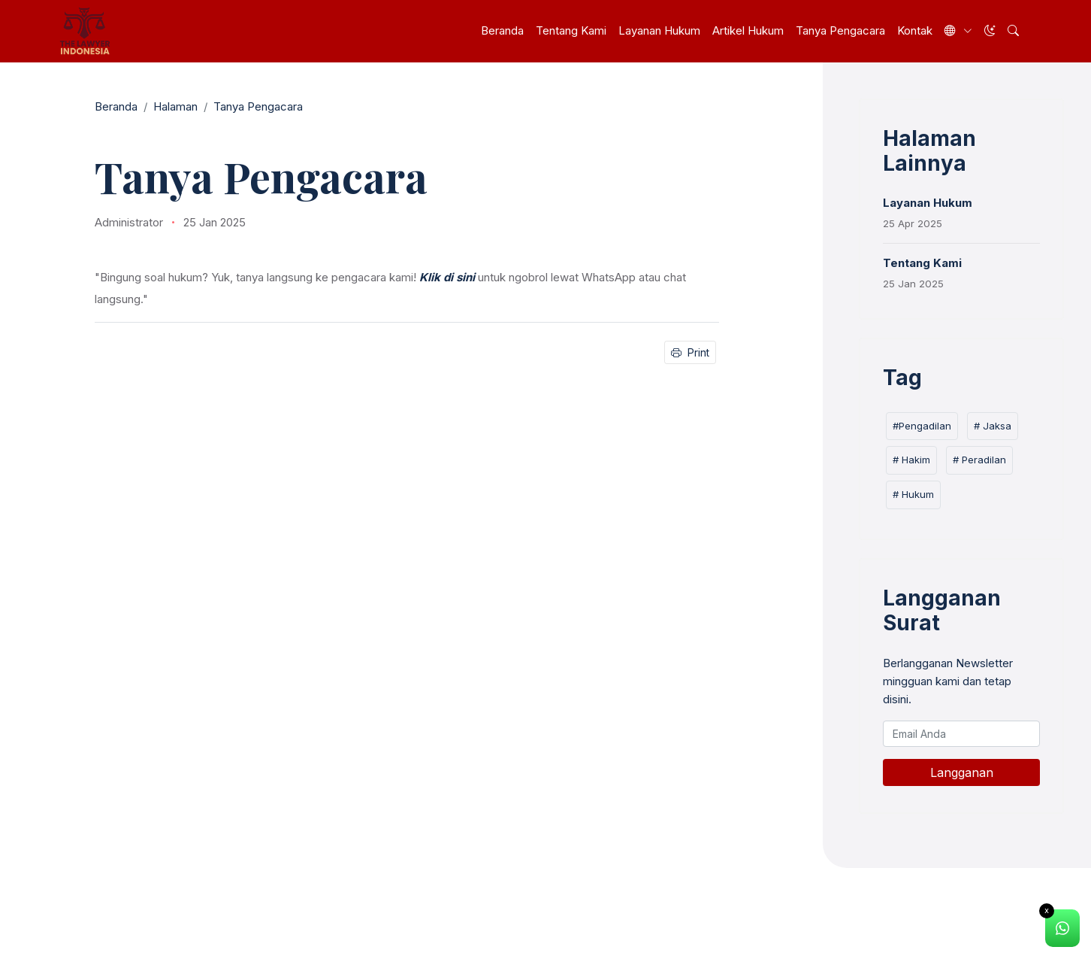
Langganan (961, 772)
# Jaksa (992, 426)
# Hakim (911, 460)
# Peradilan (979, 460)
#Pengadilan (922, 426)
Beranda (502, 30)
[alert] (1062, 928)
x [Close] (1046, 910)
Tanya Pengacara (840, 30)
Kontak (914, 30)
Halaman (175, 106)
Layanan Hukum (659, 30)
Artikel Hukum (748, 30)
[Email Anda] (961, 734)
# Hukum (913, 494)
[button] (1013, 31)
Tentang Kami (571, 30)
